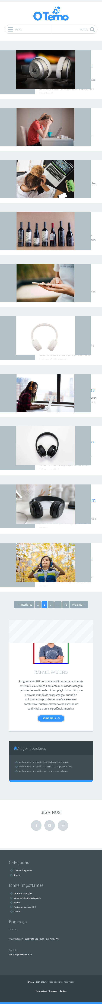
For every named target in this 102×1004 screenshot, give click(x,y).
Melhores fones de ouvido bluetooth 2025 (67, 561)
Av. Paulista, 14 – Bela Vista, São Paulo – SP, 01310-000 (37, 938)
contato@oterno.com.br (21, 954)
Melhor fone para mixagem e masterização (66, 503)
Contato (18, 911)
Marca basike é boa (60, 228)
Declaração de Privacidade (46, 990)
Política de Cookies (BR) (26, 906)
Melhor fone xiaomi (60, 124)
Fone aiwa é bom (58, 176)
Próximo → (79, 604)
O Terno (31, 981)
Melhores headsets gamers (68, 390)
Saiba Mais (49, 718)
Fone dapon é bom (59, 279)
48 (65, 604)
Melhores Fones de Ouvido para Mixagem (68, 445)
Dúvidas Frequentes (24, 870)
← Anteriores (24, 604)
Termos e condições (24, 893)
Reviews (50, 56)
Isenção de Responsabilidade (29, 897)
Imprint (17, 902)
